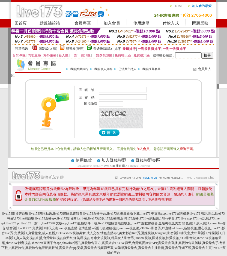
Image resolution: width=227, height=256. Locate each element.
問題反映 (200, 23)
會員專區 (82, 23)
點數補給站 (50, 23)
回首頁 (20, 23)
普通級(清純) (102, 48)
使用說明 (141, 23)
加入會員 (112, 23)
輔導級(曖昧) (75, 48)
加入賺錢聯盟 (113, 160)
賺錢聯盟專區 (148, 160)
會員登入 (204, 69)
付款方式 (171, 23)
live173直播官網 (114, 165)
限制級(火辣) (48, 48)
